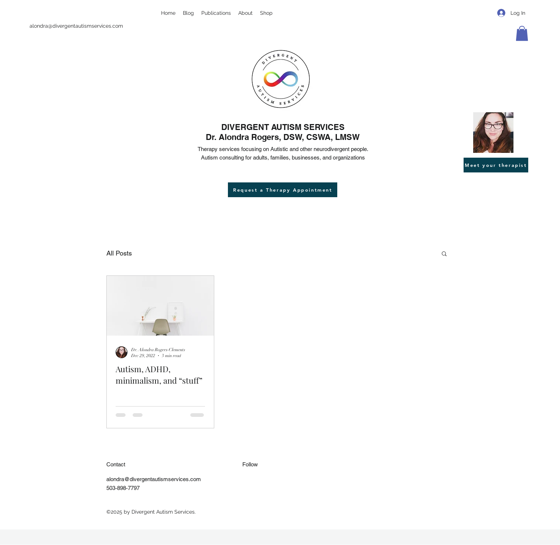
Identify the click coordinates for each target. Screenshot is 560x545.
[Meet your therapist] (496, 165)
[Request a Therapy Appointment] (282, 189)
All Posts (119, 253)
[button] (522, 33)
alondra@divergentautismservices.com (76, 26)
